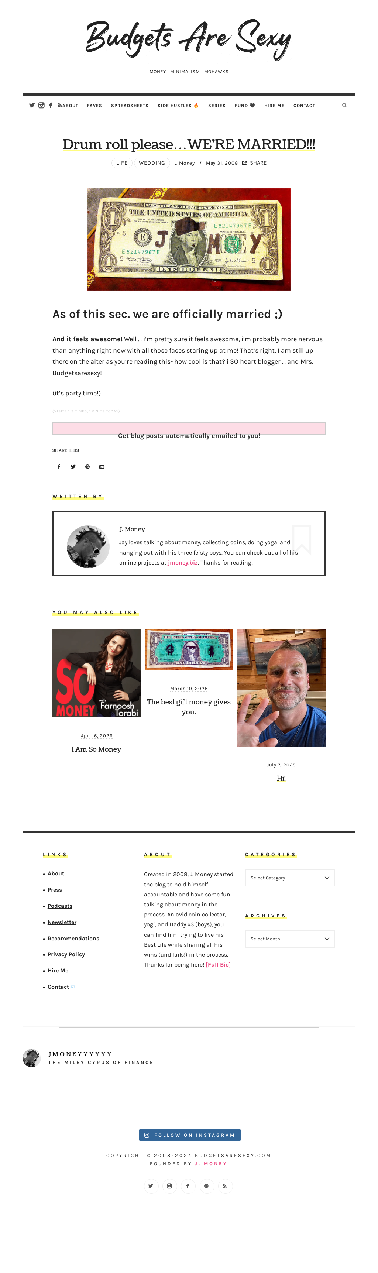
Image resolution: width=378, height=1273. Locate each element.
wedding (147, 195)
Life (117, 195)
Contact (304, 105)
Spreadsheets (130, 105)
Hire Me (274, 105)
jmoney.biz (183, 594)
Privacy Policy (66, 986)
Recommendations (73, 970)
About (70, 105)
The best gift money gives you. (189, 739)
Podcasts (60, 937)
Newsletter (62, 953)
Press (55, 921)
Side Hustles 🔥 (178, 105)
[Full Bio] (218, 996)
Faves (94, 105)
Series (217, 105)
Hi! (281, 810)
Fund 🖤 (245, 105)
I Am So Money (96, 781)
